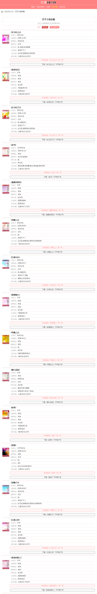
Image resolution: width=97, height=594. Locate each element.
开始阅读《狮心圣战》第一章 (52, 398)
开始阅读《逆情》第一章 (52, 473)
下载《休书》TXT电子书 (52, 177)
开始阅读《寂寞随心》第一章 (52, 323)
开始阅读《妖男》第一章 (52, 435)
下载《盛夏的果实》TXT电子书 (52, 214)
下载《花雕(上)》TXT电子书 (52, 252)
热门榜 (55, 7)
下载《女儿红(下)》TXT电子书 (52, 139)
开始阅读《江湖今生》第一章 (52, 285)
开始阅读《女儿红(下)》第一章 (52, 135)
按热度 (45, 27)
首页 (33, 7)
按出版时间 (54, 27)
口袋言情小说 (8, 11)
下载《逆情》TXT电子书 (52, 477)
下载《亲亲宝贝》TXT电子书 (52, 102)
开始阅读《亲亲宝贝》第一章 (52, 98)
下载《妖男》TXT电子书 (52, 440)
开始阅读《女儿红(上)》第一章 (52, 60)
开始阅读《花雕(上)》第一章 (52, 247)
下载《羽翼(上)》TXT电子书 (52, 364)
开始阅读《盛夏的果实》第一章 (52, 210)
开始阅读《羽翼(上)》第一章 (52, 360)
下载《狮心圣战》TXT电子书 (52, 402)
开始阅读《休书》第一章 (52, 172)
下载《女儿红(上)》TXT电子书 (52, 64)
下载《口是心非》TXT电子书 (52, 552)
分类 (48, 7)
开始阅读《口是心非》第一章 (52, 548)
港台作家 (40, 7)
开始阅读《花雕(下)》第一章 (52, 510)
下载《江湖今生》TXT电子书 (52, 289)
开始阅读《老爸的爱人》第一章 (52, 585)
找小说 (62, 7)
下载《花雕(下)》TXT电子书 (52, 514)
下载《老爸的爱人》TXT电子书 (52, 590)
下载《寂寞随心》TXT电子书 (52, 327)
